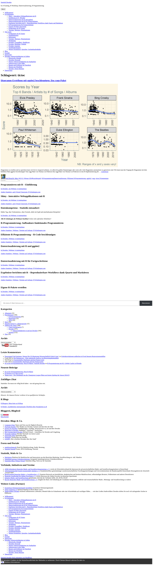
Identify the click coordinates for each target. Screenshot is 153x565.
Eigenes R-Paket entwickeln (17, 26)
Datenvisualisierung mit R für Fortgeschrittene (23, 21)
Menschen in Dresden (11, 430)
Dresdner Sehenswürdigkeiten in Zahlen (17, 56)
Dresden (11, 329)
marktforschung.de (10, 447)
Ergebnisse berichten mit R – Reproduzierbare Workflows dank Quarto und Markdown (36, 23)
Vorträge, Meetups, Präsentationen (19, 30)
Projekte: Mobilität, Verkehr (17, 44)
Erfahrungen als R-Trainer (17, 28)
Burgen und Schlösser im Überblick (20, 65)
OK (2, 562)
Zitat (6, 334)
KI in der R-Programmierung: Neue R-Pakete (19, 372)
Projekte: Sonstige (14, 46)
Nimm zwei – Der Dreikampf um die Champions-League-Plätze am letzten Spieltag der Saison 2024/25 (37, 375)
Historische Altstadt (15, 58)
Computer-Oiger (10, 425)
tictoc (97, 178)
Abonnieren (146, 303)
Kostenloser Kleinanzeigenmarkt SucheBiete (19, 488)
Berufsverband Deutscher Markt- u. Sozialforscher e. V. (22, 474)
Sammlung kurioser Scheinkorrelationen (17, 459)
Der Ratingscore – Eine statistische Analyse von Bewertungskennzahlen (36, 358)
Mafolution (8, 457)
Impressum (8, 54)
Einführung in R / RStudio (17, 18)
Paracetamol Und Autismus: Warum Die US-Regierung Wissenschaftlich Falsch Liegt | (32, 356)
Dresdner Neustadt (14, 60)
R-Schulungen (9, 14)
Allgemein (8, 313)
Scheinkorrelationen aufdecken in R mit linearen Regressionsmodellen (83, 356)
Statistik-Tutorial (10, 449)
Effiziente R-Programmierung (76, 178)
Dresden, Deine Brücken (16, 69)
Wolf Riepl (9, 178)
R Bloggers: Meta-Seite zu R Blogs (12, 403)
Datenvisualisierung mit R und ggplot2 (21, 19)
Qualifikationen (13, 35)
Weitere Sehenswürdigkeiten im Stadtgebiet (22, 62)
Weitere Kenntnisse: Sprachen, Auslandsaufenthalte (25, 49)
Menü (3, 9)
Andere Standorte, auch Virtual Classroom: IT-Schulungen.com (20, 192)
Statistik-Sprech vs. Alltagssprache (15, 324)
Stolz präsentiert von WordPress (22, 557)
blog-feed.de (5, 417)
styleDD (7, 439)
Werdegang (12, 40)
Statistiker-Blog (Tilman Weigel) (15, 461)
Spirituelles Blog (10, 435)
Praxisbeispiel (36, 178)
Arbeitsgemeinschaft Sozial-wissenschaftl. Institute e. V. (22, 471)
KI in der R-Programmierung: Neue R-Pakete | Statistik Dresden (25, 363)
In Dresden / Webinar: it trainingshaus (12, 227)
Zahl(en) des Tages (10, 325)
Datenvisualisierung (60, 178)
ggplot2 (89, 178)
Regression (12, 318)
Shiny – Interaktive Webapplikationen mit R (22, 16)
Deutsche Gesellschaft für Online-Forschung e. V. (20, 476)
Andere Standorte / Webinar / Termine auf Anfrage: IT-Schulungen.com (23, 230)
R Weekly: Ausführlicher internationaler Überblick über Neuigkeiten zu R (24, 407)
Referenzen (12, 37)
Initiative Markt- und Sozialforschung (16, 478)
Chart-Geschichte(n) (15, 327)
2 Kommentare (104, 178)
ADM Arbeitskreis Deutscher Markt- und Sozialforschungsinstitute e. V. (27, 469)
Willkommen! (9, 12)
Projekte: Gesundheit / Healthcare (19, 42)
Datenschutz (8, 70)
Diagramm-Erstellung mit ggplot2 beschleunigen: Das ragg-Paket (33, 80)
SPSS (10, 320)
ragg (93, 178)
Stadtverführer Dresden (12, 491)
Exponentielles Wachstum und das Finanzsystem (29, 360)
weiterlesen (104, 172)
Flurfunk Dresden (10, 427)
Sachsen (11, 332)
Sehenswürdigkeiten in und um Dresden (24, 331)
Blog (6, 51)
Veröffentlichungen (15, 47)
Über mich (8, 32)
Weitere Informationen (12, 562)
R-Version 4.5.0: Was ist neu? (14, 373)
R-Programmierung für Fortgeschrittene (21, 25)
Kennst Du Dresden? (11, 428)
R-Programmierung (48, 178)
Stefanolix (8, 437)
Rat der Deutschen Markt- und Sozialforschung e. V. (21, 479)
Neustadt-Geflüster (11, 434)
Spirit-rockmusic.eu (11, 489)
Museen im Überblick (15, 67)
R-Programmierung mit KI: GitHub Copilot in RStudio (64, 363)
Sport (6, 322)
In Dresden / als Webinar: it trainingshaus (14, 189)
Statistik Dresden (6, 2)
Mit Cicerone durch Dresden (14, 432)
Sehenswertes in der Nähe (17, 63)
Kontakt (7, 53)
